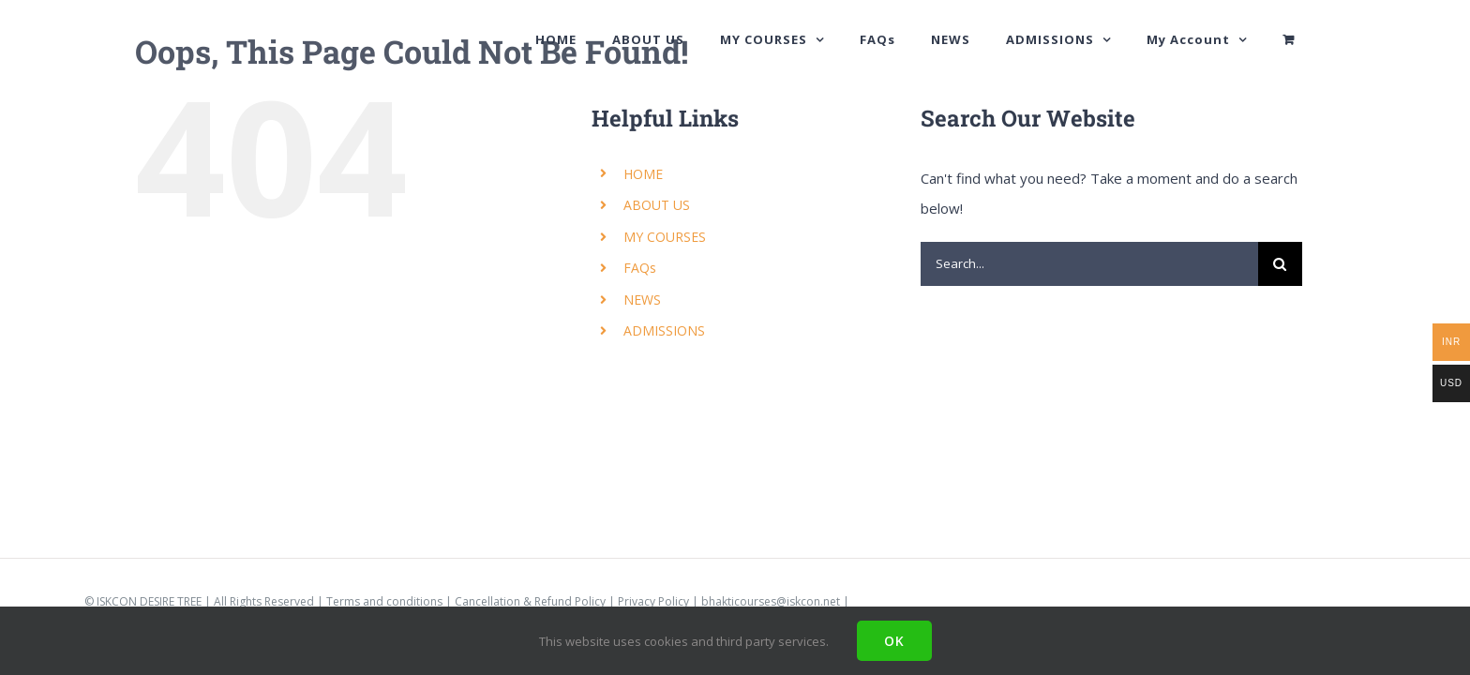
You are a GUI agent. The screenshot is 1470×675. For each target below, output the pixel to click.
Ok (894, 641)
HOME (643, 174)
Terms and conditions (384, 601)
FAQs (639, 268)
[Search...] (1089, 264)
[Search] (1280, 264)
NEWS (642, 299)
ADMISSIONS (664, 330)
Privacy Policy (653, 601)
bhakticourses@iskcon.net (770, 601)
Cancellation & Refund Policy (530, 601)
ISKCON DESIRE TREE (149, 601)
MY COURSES (664, 237)
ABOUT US (656, 205)
